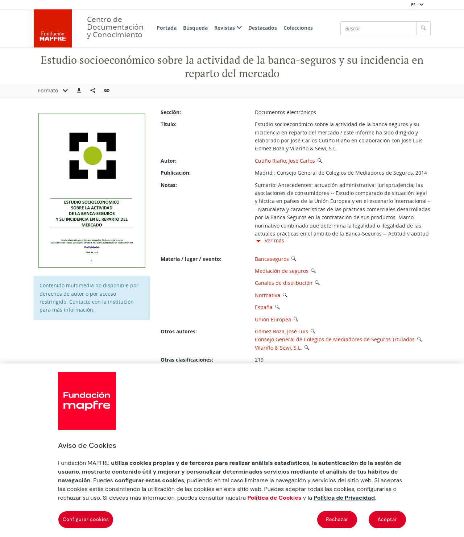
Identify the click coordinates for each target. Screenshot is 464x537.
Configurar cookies (86, 519)
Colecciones (298, 27)
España (264, 307)
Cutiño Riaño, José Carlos (285, 160)
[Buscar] (378, 28)
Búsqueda (195, 27)
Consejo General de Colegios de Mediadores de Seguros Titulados (335, 339)
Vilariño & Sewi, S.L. (278, 347)
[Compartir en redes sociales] (93, 91)
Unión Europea (273, 319)
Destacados (262, 27)
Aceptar (387, 519)
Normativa (267, 295)
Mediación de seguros (281, 270)
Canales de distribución (283, 282)
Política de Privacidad (344, 497)
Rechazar (337, 519)
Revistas (228, 27)
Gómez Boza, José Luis (281, 331)
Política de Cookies (274, 497)
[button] (79, 91)
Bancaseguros (272, 258)
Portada (167, 27)
